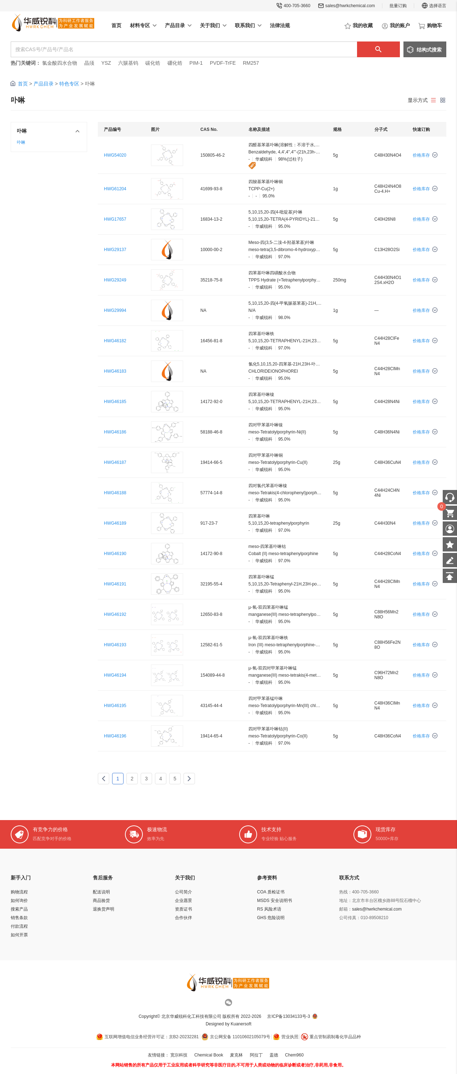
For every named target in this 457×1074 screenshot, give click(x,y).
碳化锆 (152, 63)
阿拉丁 (256, 1055)
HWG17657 (115, 219)
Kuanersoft (241, 1023)
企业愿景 (183, 900)
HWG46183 (115, 371)
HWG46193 (115, 644)
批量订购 (398, 5)
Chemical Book (208, 1055)
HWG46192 (115, 614)
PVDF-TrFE (223, 63)
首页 (23, 84)
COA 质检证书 (271, 891)
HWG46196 (115, 736)
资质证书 (183, 909)
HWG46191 (115, 584)
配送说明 (101, 891)
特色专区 (69, 84)
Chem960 (294, 1055)
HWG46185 (115, 401)
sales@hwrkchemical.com (350, 5)
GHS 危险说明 (271, 917)
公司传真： (350, 917)
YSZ (106, 63)
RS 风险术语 (269, 909)
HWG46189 (115, 523)
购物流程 (19, 891)
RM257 (251, 63)
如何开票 (19, 934)
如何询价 (19, 900)
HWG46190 (115, 553)
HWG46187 (115, 462)
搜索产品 (19, 909)
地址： (345, 900)
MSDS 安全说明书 (274, 900)
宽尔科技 (178, 1055)
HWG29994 (115, 310)
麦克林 (236, 1055)
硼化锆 (174, 63)
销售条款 (19, 917)
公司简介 (183, 891)
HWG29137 (115, 249)
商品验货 (101, 900)
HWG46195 (115, 705)
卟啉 (21, 142)
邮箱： (345, 909)
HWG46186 (115, 432)
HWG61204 (115, 188)
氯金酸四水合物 (59, 63)
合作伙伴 (183, 917)
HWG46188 (115, 492)
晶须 (89, 63)
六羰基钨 (128, 63)
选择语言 (433, 5)
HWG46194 (115, 675)
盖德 (274, 1055)
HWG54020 (115, 155)
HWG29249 (115, 280)
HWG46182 (115, 340)
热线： (345, 891)
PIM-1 (195, 63)
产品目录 (44, 84)
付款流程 (19, 926)
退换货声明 (103, 909)
